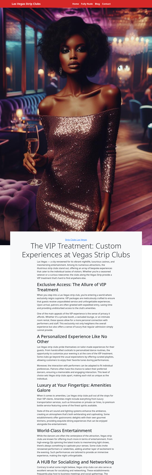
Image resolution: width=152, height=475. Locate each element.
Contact (106, 3)
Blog (97, 3)
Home (75, 3)
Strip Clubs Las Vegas (76, 239)
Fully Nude (87, 3)
